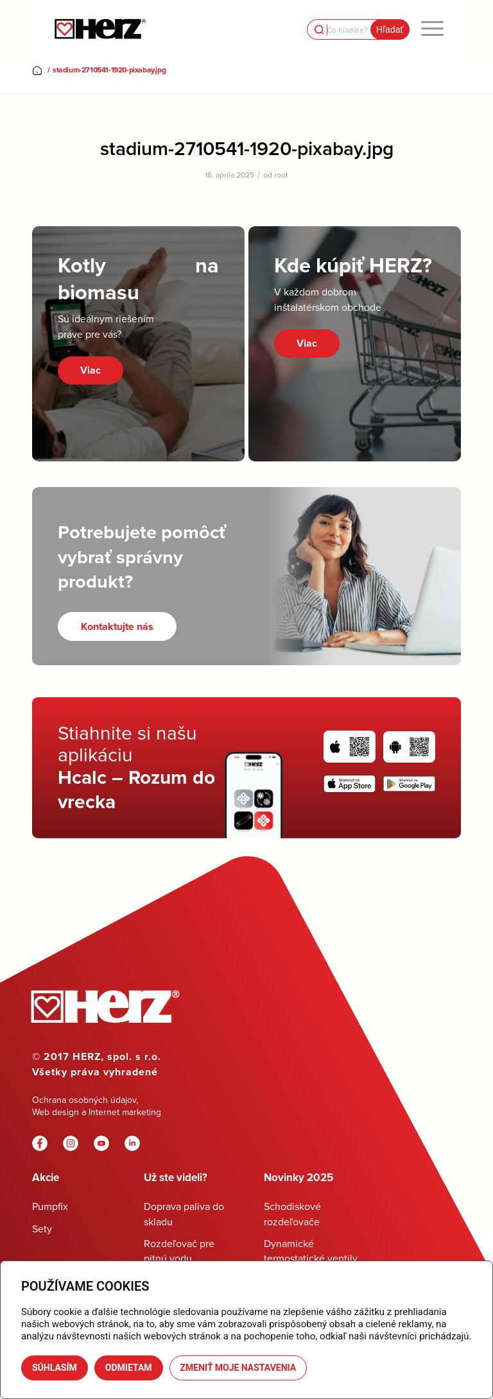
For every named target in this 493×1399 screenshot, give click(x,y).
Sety (42, 1228)
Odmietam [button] (128, 1367)
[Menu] (432, 29)
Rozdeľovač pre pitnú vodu (179, 1250)
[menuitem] (432, 29)
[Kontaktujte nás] (117, 626)
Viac (90, 370)
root (281, 174)
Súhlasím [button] (54, 1367)
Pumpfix (50, 1206)
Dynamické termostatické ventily (311, 1250)
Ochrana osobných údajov (84, 1099)
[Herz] (99, 29)
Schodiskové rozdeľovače (292, 1213)
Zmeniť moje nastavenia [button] (238, 1367)
